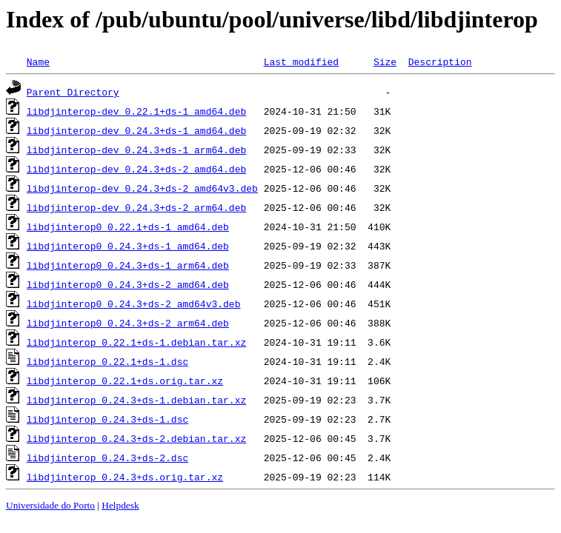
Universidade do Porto (50, 505)
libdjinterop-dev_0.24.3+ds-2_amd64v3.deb (142, 188)
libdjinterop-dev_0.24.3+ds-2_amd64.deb (136, 168)
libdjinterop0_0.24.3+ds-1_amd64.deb (128, 245)
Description (440, 61)
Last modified (301, 61)
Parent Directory (73, 91)
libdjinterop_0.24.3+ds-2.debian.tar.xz (136, 438)
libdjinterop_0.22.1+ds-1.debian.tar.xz (136, 342)
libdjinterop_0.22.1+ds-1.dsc (107, 361)
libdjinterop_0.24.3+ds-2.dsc (107, 457)
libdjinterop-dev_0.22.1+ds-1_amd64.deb (136, 111)
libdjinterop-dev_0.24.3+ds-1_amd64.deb (136, 130)
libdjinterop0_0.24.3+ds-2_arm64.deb (128, 322)
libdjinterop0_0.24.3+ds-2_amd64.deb (128, 284)
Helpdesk (120, 505)
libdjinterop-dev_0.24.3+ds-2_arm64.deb (136, 207)
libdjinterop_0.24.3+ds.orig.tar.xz (125, 476)
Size (385, 61)
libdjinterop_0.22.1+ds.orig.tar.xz (125, 380)
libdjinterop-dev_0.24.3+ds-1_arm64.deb (136, 149)
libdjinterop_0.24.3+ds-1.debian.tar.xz (136, 399)
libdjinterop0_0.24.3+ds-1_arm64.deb (128, 265)
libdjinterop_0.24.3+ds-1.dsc (107, 419)
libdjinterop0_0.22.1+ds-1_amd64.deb (128, 226)
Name (38, 61)
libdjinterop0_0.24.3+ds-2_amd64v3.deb (134, 303)
